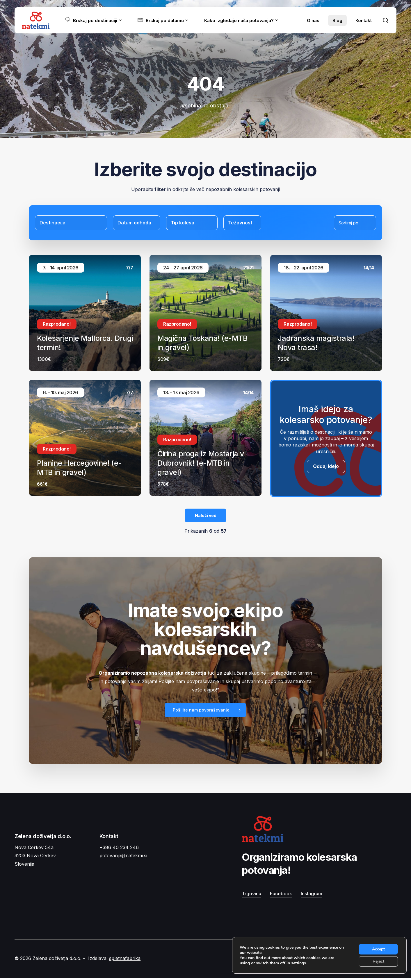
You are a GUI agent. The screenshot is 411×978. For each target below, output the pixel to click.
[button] (205, 710)
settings (298, 963)
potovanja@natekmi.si (123, 855)
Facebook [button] (281, 893)
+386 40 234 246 (119, 847)
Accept (378, 949)
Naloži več (205, 515)
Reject (378, 961)
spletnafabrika (124, 958)
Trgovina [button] (251, 893)
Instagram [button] (311, 893)
